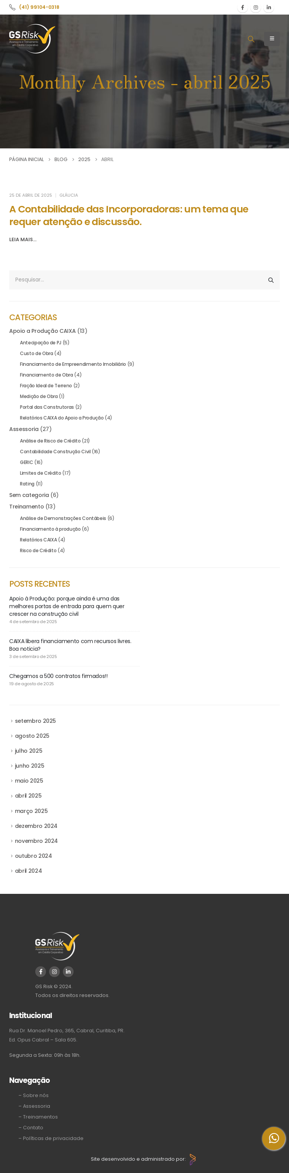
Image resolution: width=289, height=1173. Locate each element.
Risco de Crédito (38, 550)
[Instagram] (255, 7)
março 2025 (31, 811)
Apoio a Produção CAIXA (42, 331)
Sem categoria (29, 495)
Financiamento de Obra (46, 375)
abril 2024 (28, 871)
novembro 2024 (36, 841)
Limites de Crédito (40, 473)
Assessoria (24, 429)
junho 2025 (29, 766)
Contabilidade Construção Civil (55, 451)
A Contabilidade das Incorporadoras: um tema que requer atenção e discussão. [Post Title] (128, 215)
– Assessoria (34, 1106)
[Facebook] (242, 7)
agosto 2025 (32, 736)
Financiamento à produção (50, 529)
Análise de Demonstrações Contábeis (63, 518)
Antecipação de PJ (40, 342)
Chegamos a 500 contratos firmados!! (58, 676)
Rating (27, 483)
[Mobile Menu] (272, 39)
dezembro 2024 (36, 826)
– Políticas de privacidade (51, 1138)
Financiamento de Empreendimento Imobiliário (73, 364)
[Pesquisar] (271, 280)
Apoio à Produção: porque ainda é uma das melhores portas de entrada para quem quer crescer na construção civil (67, 606)
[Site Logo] (32, 39)
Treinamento (26, 506)
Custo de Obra (36, 353)
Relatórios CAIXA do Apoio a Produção (61, 418)
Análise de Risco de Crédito (50, 441)
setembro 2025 (35, 721)
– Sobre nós (33, 1095)
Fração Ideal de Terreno (46, 385)
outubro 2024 (33, 856)
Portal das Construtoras (47, 407)
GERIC (26, 462)
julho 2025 (29, 751)
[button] (251, 39)
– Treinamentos (38, 1117)
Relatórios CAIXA (38, 539)
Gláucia (68, 195)
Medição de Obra (39, 396)
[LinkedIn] (268, 7)
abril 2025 (28, 796)
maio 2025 (29, 781)
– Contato (30, 1127)
